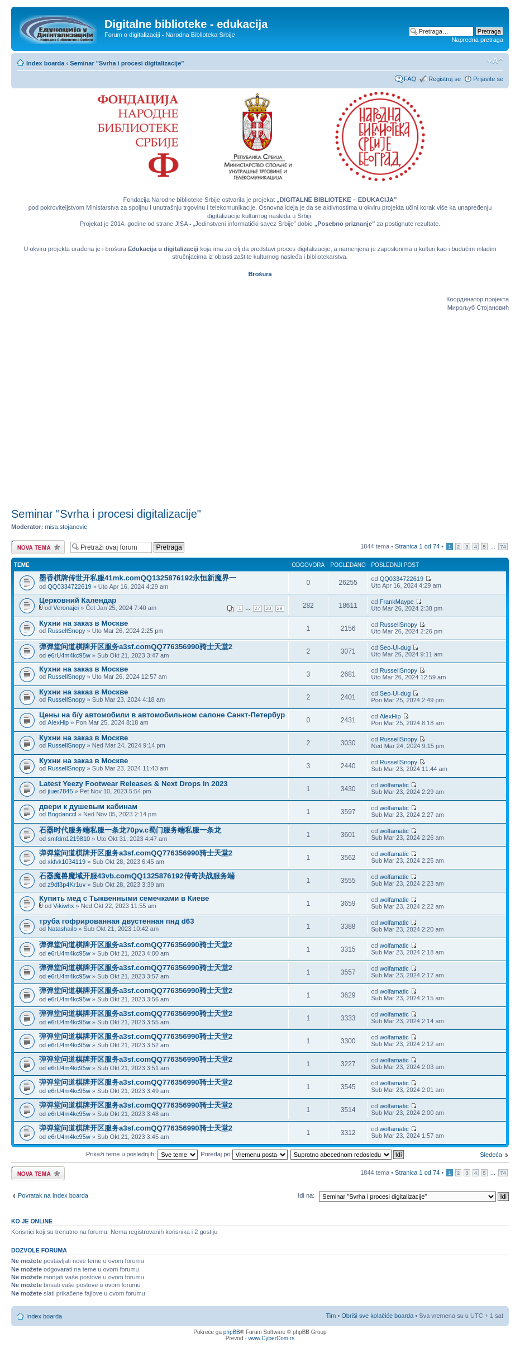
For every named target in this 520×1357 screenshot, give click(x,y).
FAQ (410, 78)
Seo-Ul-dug (395, 647)
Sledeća (491, 1154)
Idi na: (306, 1195)
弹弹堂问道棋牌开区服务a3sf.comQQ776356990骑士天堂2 (135, 646)
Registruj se (444, 78)
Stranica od (417, 546)
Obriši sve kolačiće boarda (377, 1315)
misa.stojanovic (66, 526)
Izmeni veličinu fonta (495, 61)
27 (257, 608)
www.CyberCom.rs (271, 1338)
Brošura (259, 274)
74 (503, 546)
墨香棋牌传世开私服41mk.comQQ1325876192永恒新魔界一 (137, 578)
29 (280, 608)
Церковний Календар (77, 600)
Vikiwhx (63, 905)
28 (268, 608)
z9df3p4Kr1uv (66, 884)
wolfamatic (394, 785)
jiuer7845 (60, 791)
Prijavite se (488, 78)
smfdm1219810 (68, 838)
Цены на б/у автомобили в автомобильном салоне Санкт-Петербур (162, 715)
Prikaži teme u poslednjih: (142, 1154)
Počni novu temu (38, 547)
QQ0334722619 (69, 586)
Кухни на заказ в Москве (83, 623)
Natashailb (62, 928)
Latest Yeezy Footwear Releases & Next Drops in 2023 (133, 783)
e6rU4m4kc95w (68, 655)
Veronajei (66, 607)
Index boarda (45, 63)
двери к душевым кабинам (88, 806)
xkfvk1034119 (66, 861)
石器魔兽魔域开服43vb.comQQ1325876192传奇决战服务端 (137, 876)
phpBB (231, 1332)
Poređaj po (244, 1154)
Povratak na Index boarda (53, 1195)
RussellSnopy (66, 630)
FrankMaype (397, 601)
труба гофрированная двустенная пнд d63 (116, 921)
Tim (331, 1315)
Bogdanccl (61, 814)
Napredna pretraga (477, 39)
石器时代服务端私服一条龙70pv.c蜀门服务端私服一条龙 (130, 830)
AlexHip (58, 722)
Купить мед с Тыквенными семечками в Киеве (124, 898)
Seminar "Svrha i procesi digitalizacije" (127, 63)
